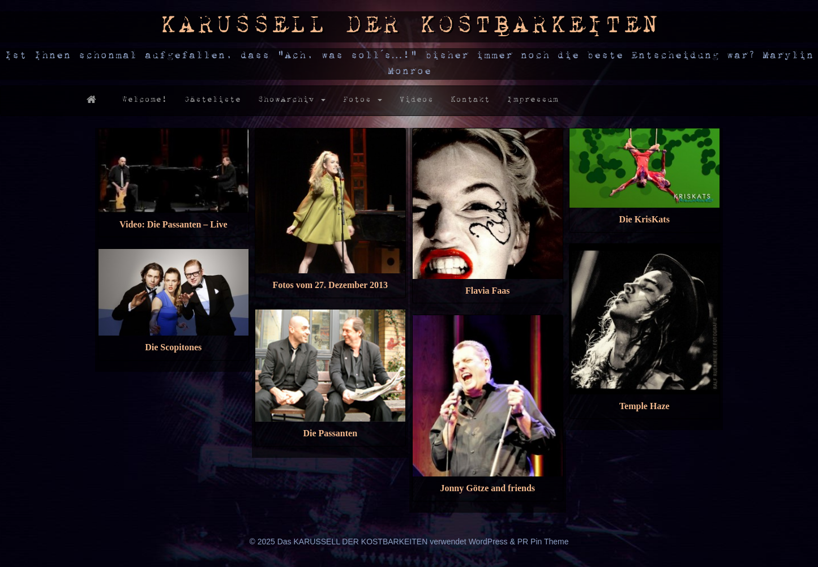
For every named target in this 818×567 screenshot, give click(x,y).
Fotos (362, 100)
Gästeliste (212, 100)
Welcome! (144, 100)
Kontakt (470, 100)
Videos (416, 100)
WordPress (488, 541)
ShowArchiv (292, 100)
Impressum (532, 100)
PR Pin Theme (543, 541)
